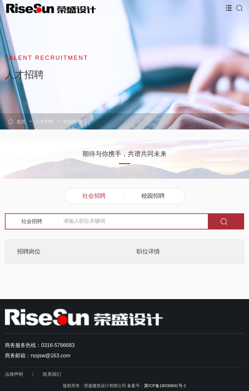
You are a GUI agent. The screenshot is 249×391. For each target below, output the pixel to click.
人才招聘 (44, 121)
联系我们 (52, 374)
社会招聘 (72, 121)
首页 (17, 121)
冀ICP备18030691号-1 (165, 385)
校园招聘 (153, 196)
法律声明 (14, 374)
